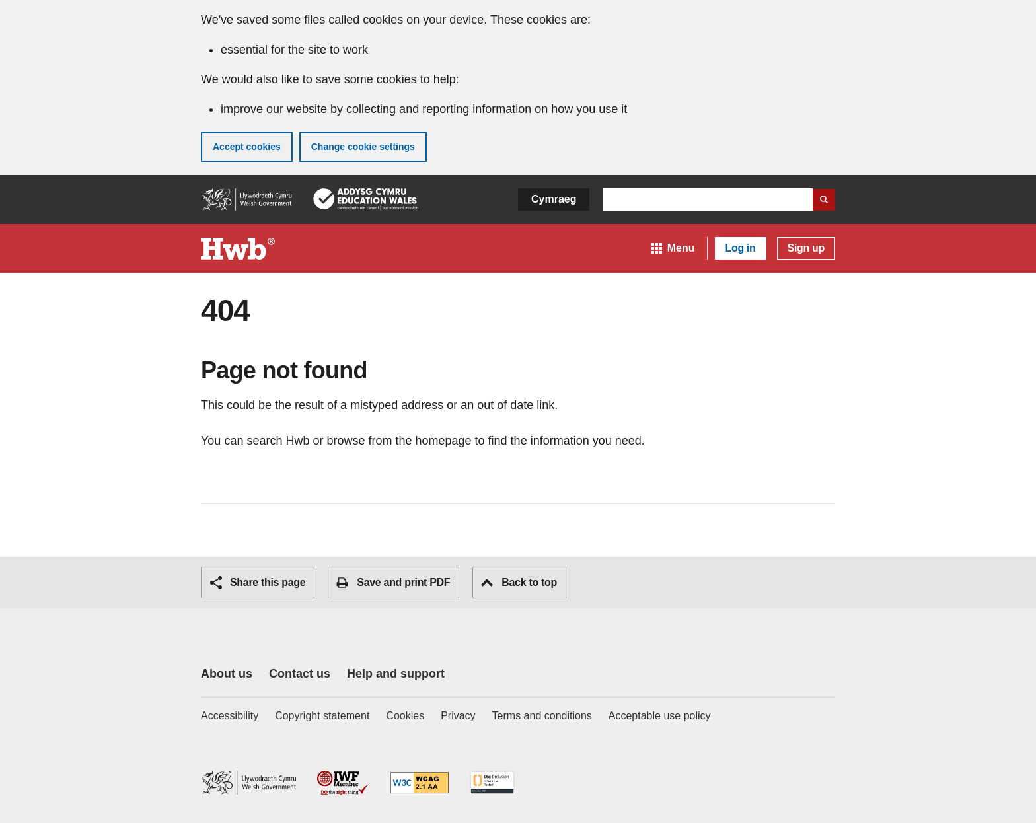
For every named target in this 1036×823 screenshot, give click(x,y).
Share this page (257, 582)
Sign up (806, 248)
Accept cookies (247, 146)
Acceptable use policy (660, 715)
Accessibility (229, 715)
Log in (740, 248)
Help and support (396, 673)
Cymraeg (553, 199)
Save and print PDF (393, 582)
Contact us (299, 673)
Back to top (519, 582)
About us (226, 673)
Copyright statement (322, 715)
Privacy (458, 715)
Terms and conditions (542, 715)
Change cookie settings (363, 146)
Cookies (405, 715)
